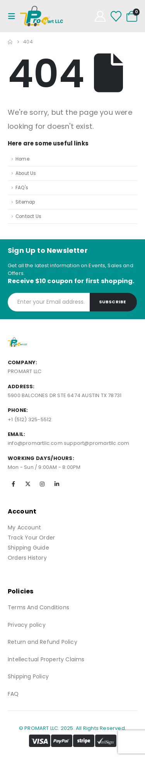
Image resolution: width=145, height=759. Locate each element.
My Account (24, 527)
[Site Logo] (41, 16)
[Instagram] (42, 484)
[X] (28, 484)
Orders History (27, 558)
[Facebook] (13, 484)
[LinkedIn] (57, 484)
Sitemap (25, 202)
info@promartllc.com (35, 443)
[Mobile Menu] (14, 16)
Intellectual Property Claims (46, 659)
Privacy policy (27, 625)
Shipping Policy (28, 676)
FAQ (13, 694)
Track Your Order (31, 537)
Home (22, 159)
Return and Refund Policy (42, 642)
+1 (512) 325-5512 (29, 419)
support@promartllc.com (96, 443)
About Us (25, 173)
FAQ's (21, 188)
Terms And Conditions (38, 607)
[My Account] (100, 16)
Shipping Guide (28, 548)
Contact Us (28, 216)
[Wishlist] (116, 16)
